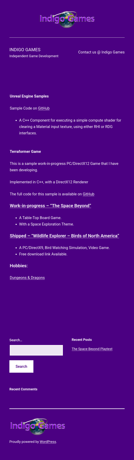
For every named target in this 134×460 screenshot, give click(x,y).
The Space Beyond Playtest (92, 349)
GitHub (44, 108)
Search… (15, 340)
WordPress (48, 442)
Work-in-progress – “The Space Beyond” (50, 205)
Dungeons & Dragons (27, 277)
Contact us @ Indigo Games (101, 52)
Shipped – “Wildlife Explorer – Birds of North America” (64, 235)
